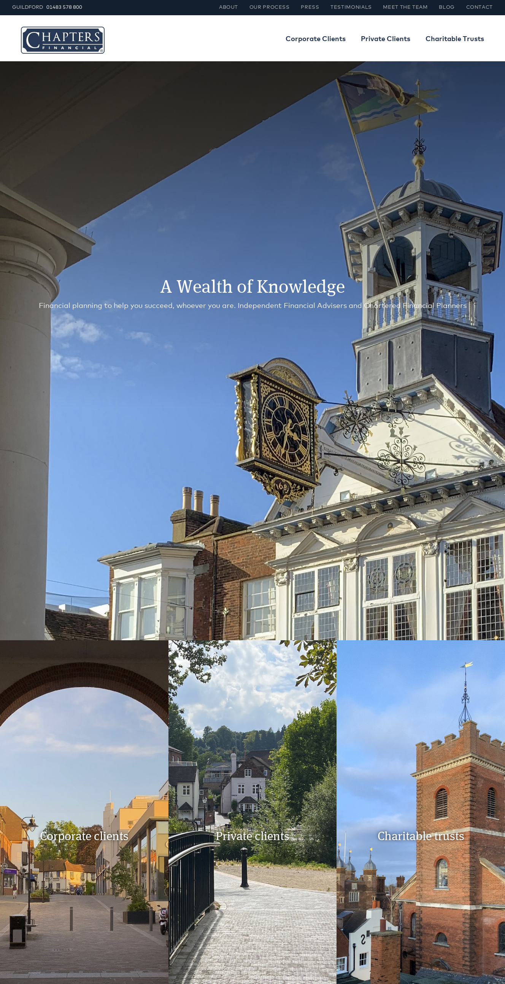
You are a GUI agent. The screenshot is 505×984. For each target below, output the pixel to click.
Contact (479, 7)
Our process (269, 7)
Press (310, 7)
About (228, 7)
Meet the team (405, 7)
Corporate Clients (316, 39)
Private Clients (385, 39)
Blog (447, 7)
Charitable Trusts (455, 39)
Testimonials (351, 7)
